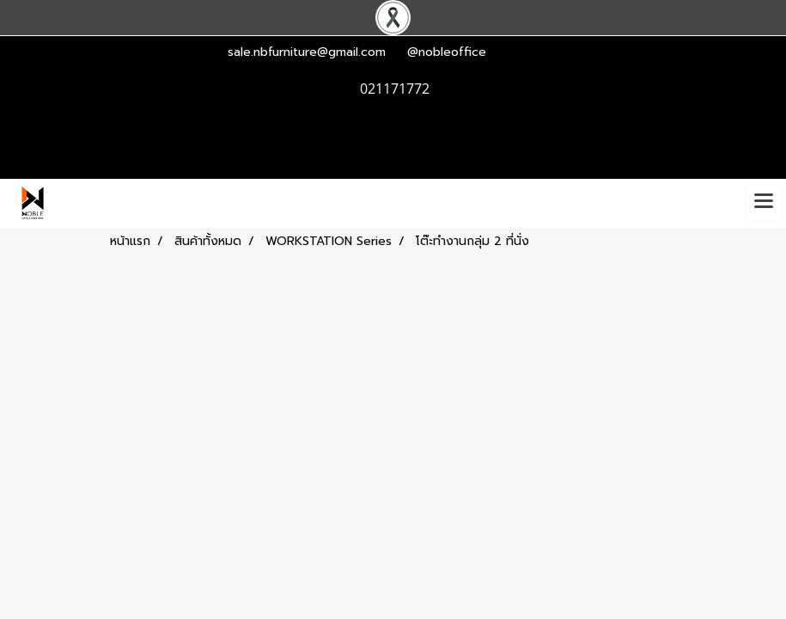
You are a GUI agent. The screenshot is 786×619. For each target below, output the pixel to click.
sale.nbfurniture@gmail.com (307, 52)
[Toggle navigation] (764, 203)
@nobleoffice (446, 52)
